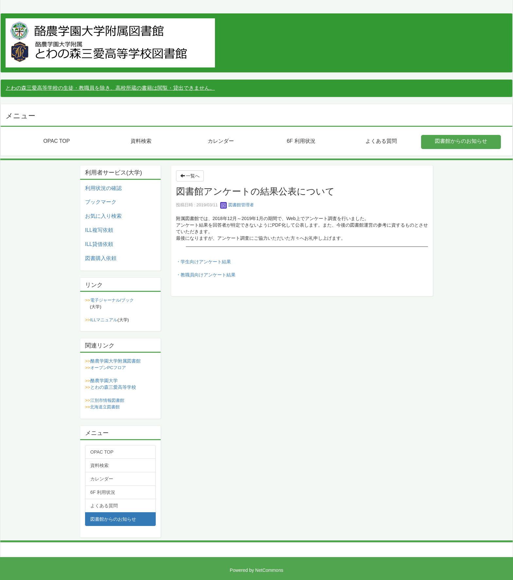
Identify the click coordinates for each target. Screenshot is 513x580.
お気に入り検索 (103, 216)
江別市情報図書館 (107, 400)
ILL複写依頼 (99, 230)
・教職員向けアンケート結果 (206, 274)
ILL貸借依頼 (99, 244)
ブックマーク (100, 202)
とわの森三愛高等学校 (113, 387)
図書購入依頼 (100, 258)
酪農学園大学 (104, 380)
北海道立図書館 (105, 406)
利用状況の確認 (103, 188)
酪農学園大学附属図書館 (115, 361)
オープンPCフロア (108, 367)
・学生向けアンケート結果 (203, 261)
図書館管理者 (237, 204)
